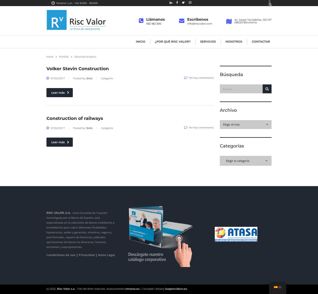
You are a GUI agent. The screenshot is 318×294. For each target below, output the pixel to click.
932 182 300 (153, 23)
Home (49, 56)
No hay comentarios (199, 78)
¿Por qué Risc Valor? (173, 41)
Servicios (208, 41)
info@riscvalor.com (199, 23)
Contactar (261, 41)
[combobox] (246, 124)
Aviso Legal (106, 255)
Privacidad (87, 255)
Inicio (140, 41)
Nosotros (234, 41)
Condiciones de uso (60, 255)
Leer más (60, 93)
